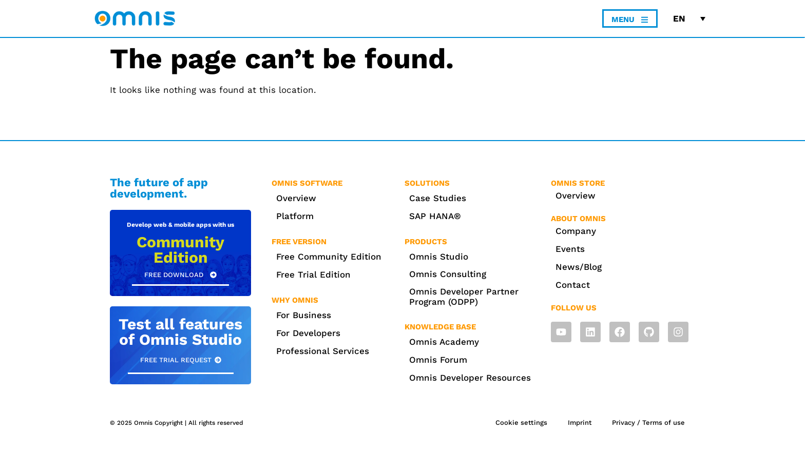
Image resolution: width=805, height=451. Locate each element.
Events (570, 249)
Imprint (579, 422)
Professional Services (322, 351)
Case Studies (437, 198)
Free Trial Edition (313, 274)
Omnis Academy (444, 342)
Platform (295, 216)
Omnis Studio (438, 256)
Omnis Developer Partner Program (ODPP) (464, 296)
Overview (296, 198)
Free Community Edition (328, 256)
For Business (303, 315)
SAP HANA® (435, 216)
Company (575, 231)
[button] (181, 360)
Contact (572, 285)
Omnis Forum (438, 360)
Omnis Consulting (447, 274)
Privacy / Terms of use (648, 422)
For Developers (308, 333)
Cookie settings (521, 422)
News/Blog (578, 267)
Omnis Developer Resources (470, 377)
